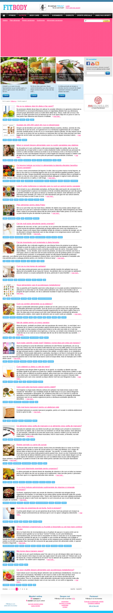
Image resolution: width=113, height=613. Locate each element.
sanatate (16, 482)
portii (15, 279)
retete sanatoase (34, 337)
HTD (73, 598)
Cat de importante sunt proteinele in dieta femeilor (38, 242)
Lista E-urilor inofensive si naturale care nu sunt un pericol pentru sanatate (48, 186)
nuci (20, 139)
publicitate (65, 605)
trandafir (5, 401)
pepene (39, 545)
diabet (33, 160)
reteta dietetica (17, 463)
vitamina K (5, 317)
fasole (8, 420)
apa (44, 279)
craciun (5, 463)
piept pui (23, 261)
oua (28, 261)
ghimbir (35, 420)
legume (33, 545)
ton (4, 261)
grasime (35, 521)
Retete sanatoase (28, 20)
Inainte (79, 589)
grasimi (20, 160)
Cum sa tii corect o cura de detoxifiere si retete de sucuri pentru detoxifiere (41, 77)
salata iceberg (68, 545)
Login (68, 6)
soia (13, 261)
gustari (9, 139)
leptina (16, 564)
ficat (53, 482)
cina (10, 337)
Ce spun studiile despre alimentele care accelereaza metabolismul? (45, 570)
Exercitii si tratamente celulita (93, 601)
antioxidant (66, 180)
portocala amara (19, 237)
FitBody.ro (13, 101)
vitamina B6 (13, 502)
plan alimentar (11, 218)
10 (26, 589)
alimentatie (36, 218)
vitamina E (35, 482)
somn (26, 564)
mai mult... (57, 116)
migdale (15, 139)
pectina (15, 381)
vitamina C (5, 180)
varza (18, 180)
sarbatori (10, 279)
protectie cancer (29, 180)
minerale (32, 502)
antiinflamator (74, 180)
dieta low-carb (27, 160)
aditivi (42, 199)
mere (11, 199)
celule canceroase (39, 180)
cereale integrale (47, 160)
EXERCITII (70, 15)
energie (32, 237)
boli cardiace (53, 180)
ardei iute (54, 237)
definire (35, 361)
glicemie (35, 381)
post (30, 521)
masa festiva (22, 279)
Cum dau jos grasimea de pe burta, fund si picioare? (39, 508)
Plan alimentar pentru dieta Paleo (31, 205)
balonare (21, 420)
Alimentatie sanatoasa (55, 20)
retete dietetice (25, 337)
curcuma (31, 199)
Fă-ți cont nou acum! (73, 8)
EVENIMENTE (57, 15)
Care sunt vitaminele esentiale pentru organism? (37, 468)
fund (21, 521)
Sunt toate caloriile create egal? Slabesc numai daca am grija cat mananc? (48, 343)
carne (30, 317)
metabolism (15, 119)
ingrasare (22, 119)
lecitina (21, 199)
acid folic (51, 502)
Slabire (5, 20)
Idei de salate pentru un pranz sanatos (33, 322)
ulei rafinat (10, 160)
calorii (32, 119)
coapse (16, 521)
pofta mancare (17, 401)
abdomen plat (28, 420)
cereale (32, 439)
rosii (22, 180)
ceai (37, 401)
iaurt (35, 317)
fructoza (22, 545)
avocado (5, 337)
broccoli (47, 180)
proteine (18, 261)
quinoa (48, 317)
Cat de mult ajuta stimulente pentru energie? (36, 224)
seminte (24, 139)
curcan (10, 463)
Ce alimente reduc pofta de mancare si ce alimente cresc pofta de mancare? (49, 426)
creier (4, 482)
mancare (28, 279)
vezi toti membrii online (35, 604)
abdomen (5, 521)
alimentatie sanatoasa (8, 545)
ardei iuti (35, 298)
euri (26, 199)
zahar (4, 160)
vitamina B (19, 317)
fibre (44, 317)
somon (8, 261)
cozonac (40, 279)
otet (4, 298)
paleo (18, 218)
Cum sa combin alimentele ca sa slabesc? (35, 304)
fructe (42, 261)
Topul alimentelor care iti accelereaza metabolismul (38, 285)
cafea (59, 160)
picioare (25, 521)
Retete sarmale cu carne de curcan (32, 445)
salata (41, 337)
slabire (4, 119)
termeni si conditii (65, 603)
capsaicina (5, 237)
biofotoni (60, 180)
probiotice (16, 361)
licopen (16, 199)
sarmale (40, 463)
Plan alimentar (15, 20)
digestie (25, 317)
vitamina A (12, 180)
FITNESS (12, 15)
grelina (4, 564)
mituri (9, 119)
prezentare (64, 601)
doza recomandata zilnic (41, 502)
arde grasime (29, 218)
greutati (29, 361)
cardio (40, 361)
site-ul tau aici (94, 606)
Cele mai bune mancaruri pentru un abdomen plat (38, 407)
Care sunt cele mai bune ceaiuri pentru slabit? (36, 387)
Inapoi (73, 589)
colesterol (39, 160)
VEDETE (46, 15)
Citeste (6, 95)
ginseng (60, 237)
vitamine (64, 502)
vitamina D (5, 502)
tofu (34, 584)
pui (14, 337)
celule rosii (42, 482)
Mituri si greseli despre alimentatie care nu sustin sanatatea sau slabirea (47, 145)
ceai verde (23, 298)
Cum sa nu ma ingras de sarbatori (31, 266)
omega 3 (33, 261)
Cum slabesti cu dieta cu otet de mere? (33, 367)
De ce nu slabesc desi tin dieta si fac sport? (35, 106)
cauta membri (35, 606)
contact (65, 607)
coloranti (37, 199)
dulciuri (34, 279)
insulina (29, 381)
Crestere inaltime (94, 603)
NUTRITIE (22, 15)
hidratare (28, 545)
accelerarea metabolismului (45, 298)
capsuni (61, 545)
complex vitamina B (40, 237)
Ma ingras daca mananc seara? (30, 551)
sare (16, 160)
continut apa (54, 545)
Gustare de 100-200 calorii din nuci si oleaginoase (38, 125)
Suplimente (41, 20)
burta (40, 521)
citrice (8, 298)
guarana (26, 237)
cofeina (48, 237)
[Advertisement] (57, 39)
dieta (28, 119)
